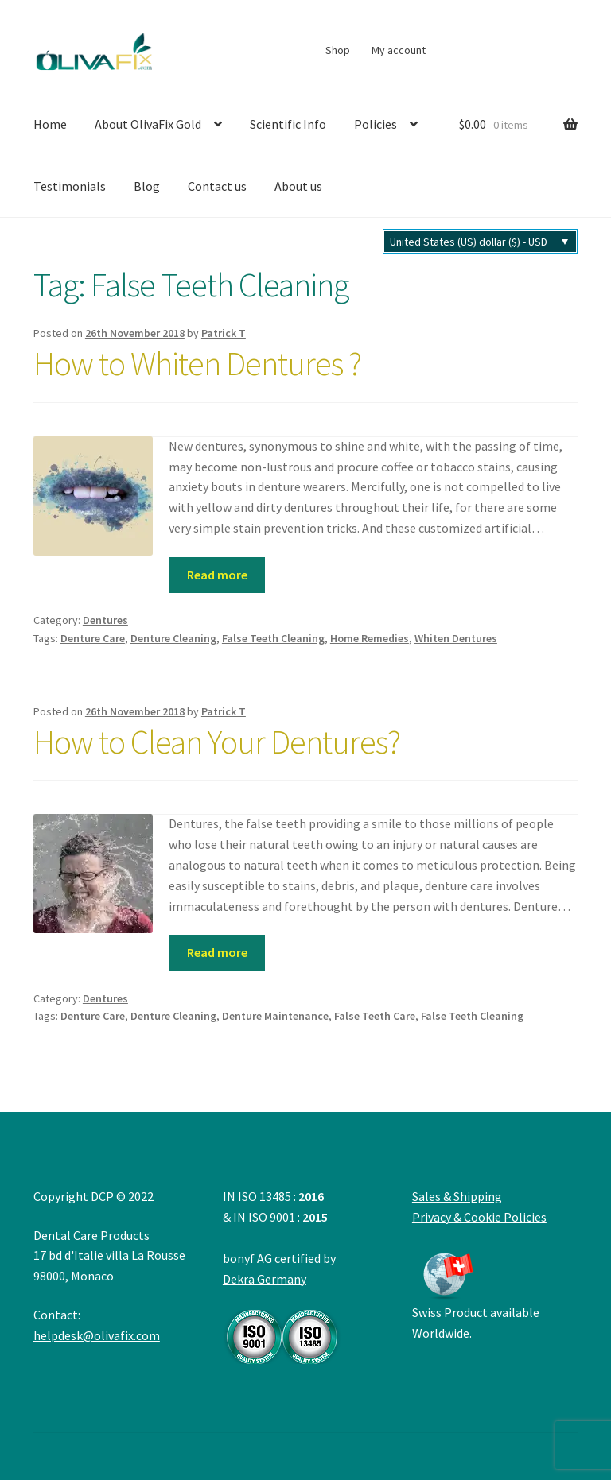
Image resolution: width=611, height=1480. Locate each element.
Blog (147, 186)
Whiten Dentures (455, 638)
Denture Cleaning (173, 638)
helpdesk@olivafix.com (96, 1335)
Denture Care (92, 638)
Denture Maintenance (275, 1016)
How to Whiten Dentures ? (197, 363)
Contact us (217, 186)
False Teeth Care (374, 1016)
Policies (375, 124)
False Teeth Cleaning (273, 638)
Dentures (105, 620)
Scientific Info (288, 124)
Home (50, 124)
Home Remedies (369, 638)
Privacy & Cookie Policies (479, 1217)
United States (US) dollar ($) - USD (468, 241)
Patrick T (223, 333)
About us (298, 186)
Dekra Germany (282, 1318)
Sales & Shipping (457, 1196)
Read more (217, 575)
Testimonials (69, 186)
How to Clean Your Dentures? (216, 741)
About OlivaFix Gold (148, 124)
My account (399, 50)
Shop (337, 50)
